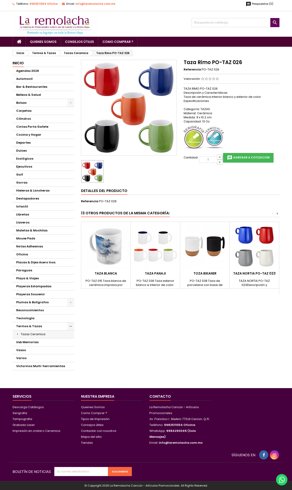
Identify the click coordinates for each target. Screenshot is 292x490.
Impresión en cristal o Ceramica (36, 431)
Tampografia (22, 419)
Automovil (24, 79)
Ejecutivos (24, 166)
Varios (21, 358)
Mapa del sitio (91, 437)
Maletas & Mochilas (31, 230)
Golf (19, 174)
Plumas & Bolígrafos (32, 302)
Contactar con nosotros (98, 431)
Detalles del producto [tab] (104, 190)
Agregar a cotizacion (248, 158)
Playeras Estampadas (33, 286)
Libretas (22, 214)
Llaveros (22, 222)
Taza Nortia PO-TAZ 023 (254, 273)
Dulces (21, 150)
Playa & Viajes (27, 278)
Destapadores (27, 198)
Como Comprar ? (117, 41)
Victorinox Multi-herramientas (40, 366)
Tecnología (25, 318)
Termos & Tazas (29, 326)
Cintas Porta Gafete (32, 126)
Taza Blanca (106, 273)
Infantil (22, 206)
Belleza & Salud (28, 95)
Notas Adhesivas (29, 246)
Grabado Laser (24, 425)
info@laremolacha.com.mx (95, 4)
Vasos (21, 350)
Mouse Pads (25, 238)
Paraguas (24, 270)
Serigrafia (20, 413)
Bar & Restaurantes (31, 87)
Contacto (160, 396)
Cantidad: (191, 158)
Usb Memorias (27, 342)
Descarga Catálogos (28, 407)
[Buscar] (235, 22)
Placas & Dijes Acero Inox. (36, 262)
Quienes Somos (43, 41)
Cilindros (23, 119)
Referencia (192, 69)
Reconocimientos (30, 310)
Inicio (18, 63)
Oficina (22, 254)
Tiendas (87, 443)
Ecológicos (24, 158)
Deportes (23, 142)
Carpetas (23, 111)
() (259, 4)
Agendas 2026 (27, 71)
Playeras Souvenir (30, 294)
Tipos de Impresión (95, 419)
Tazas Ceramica (33, 334)
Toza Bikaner (204, 273)
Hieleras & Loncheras (33, 190)
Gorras (21, 182)
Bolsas (21, 103)
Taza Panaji (155, 273)
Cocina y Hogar (28, 134)
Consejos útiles (79, 41)
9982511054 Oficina (43, 4)
